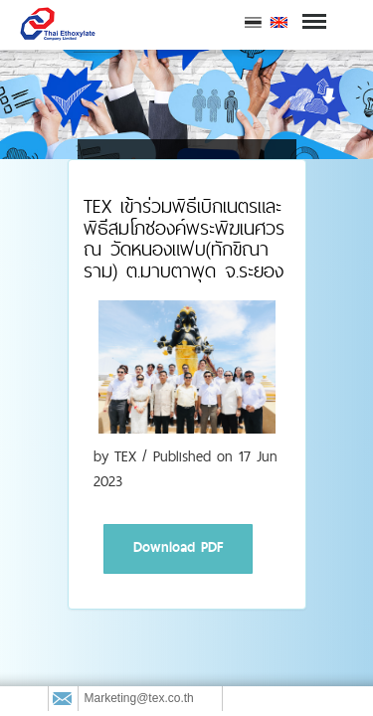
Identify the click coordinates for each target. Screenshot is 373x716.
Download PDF (178, 547)
